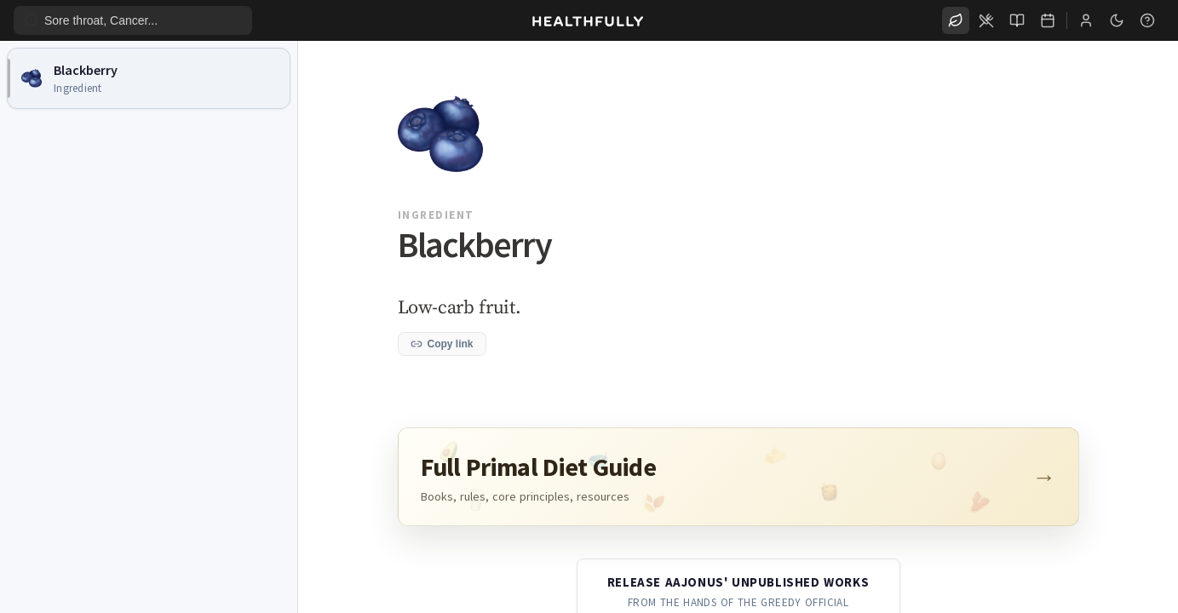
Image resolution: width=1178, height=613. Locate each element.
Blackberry (86, 69)
